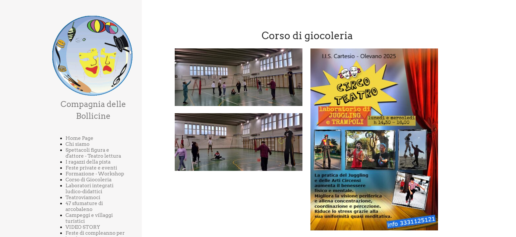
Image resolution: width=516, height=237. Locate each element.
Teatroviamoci (82, 197)
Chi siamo (77, 144)
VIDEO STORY (82, 227)
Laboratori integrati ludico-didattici (89, 189)
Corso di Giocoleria (88, 180)
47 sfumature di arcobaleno (84, 206)
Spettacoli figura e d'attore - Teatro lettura (93, 153)
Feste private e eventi (91, 168)
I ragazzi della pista (88, 162)
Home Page (79, 138)
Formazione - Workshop (94, 174)
